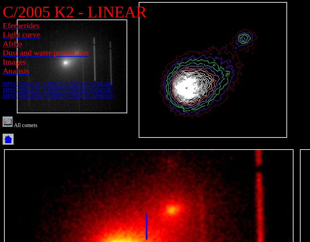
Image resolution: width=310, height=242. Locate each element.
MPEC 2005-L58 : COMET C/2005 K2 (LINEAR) (58, 90)
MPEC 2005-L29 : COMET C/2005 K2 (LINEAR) (58, 84)
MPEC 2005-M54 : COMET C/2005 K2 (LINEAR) (58, 96)
